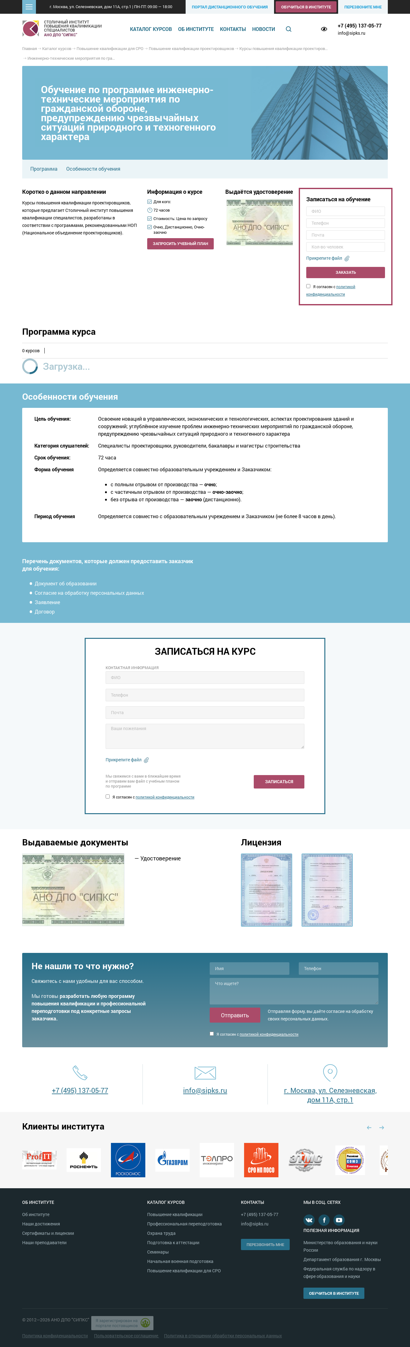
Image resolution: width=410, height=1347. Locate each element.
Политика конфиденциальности (55, 1336)
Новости (263, 29)
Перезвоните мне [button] (363, 7)
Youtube (339, 1220)
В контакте (309, 1220)
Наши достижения (41, 1224)
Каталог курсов (151, 29)
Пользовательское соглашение (126, 1336)
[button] (29, 7)
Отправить (235, 1015)
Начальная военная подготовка (180, 1261)
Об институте (196, 29)
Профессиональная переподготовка (184, 1224)
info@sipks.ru (351, 33)
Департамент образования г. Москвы (342, 1259)
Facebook (324, 1220)
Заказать (346, 272)
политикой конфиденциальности (165, 796)
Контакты (233, 29)
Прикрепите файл (324, 258)
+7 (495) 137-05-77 (360, 25)
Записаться (279, 781)
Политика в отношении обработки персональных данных (223, 1336)
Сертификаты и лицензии (48, 1233)
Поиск (288, 29)
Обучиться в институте (306, 7)
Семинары (158, 1252)
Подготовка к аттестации (173, 1242)
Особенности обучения (93, 168)
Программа (44, 168)
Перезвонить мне (265, 1244)
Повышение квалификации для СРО (184, 1271)
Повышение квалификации (174, 1214)
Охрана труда (161, 1233)
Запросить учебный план (180, 243)
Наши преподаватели (44, 1242)
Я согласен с (150, 796)
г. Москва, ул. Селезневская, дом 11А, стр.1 (330, 1095)
